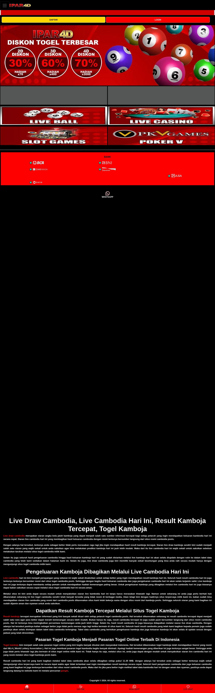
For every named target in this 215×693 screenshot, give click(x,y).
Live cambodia (11, 578)
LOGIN (158, 20)
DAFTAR (53, 20)
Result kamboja (11, 616)
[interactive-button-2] (161, 95)
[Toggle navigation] (4, 5)
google (64, 670)
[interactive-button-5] (53, 136)
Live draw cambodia (14, 535)
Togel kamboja (11, 645)
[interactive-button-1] (53, 95)
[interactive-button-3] (53, 115)
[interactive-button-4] (161, 115)
